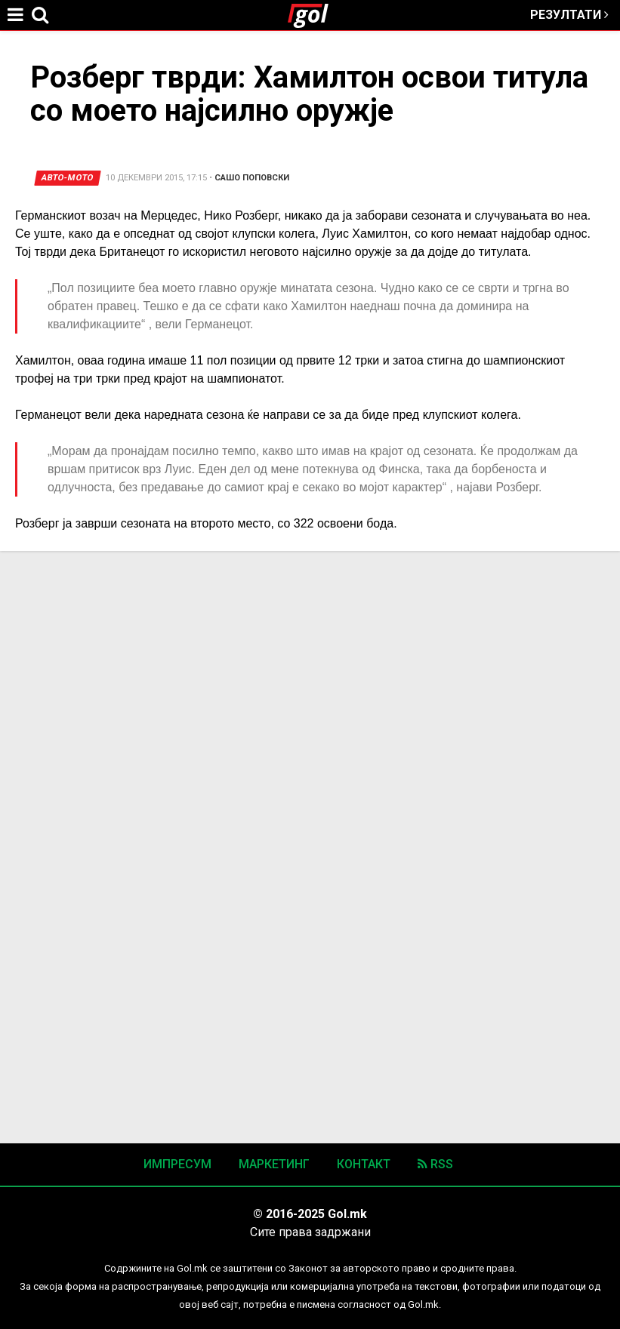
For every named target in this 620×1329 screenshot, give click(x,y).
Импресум (177, 1164)
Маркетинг (274, 1164)
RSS (435, 1164)
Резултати (569, 15)
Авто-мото (67, 178)
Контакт (363, 1164)
